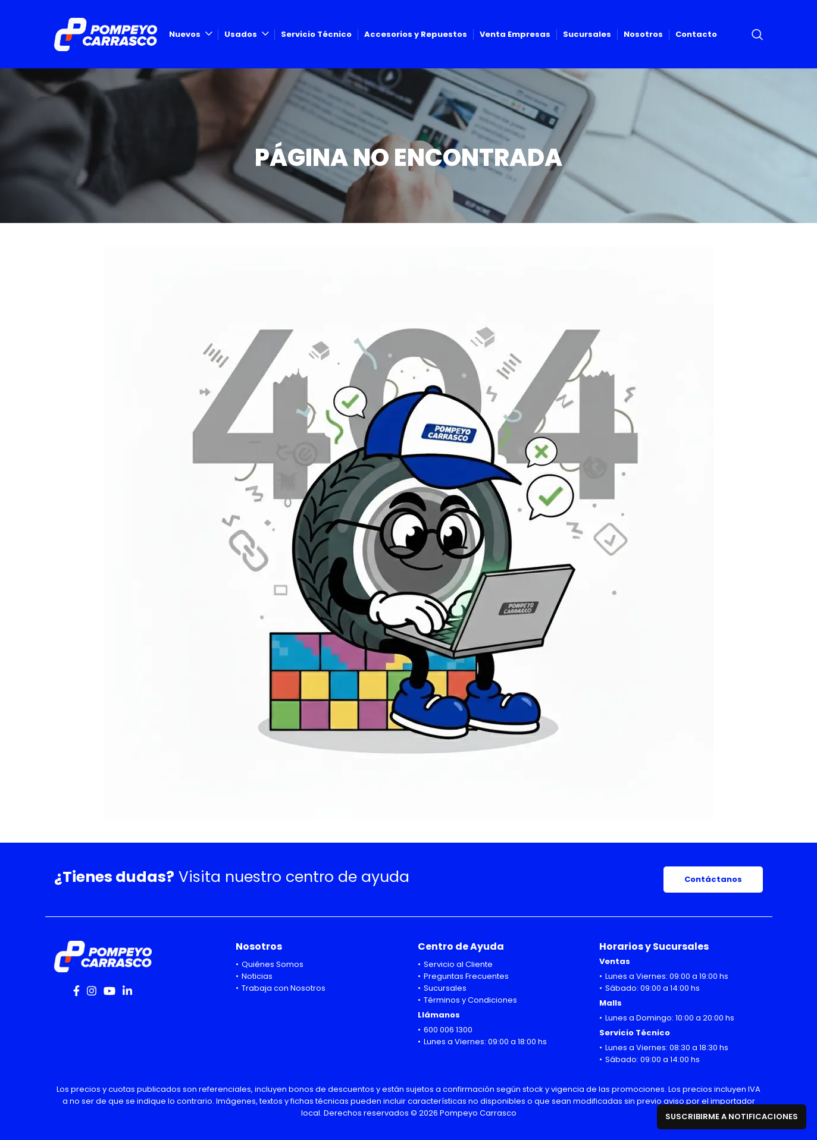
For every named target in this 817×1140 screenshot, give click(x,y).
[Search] (757, 34)
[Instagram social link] (91, 990)
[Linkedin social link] (127, 990)
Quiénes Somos (272, 964)
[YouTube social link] (109, 990)
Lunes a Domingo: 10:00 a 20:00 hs (669, 1017)
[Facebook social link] (76, 990)
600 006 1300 (448, 1029)
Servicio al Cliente (458, 964)
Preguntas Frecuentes (466, 976)
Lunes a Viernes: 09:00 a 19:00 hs (666, 976)
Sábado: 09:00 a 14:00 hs (652, 988)
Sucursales (445, 988)
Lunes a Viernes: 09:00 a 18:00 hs (485, 1041)
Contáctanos (713, 879)
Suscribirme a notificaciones (731, 1116)
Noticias (257, 976)
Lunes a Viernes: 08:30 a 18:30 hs (666, 1047)
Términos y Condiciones (470, 1000)
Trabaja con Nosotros (283, 988)
